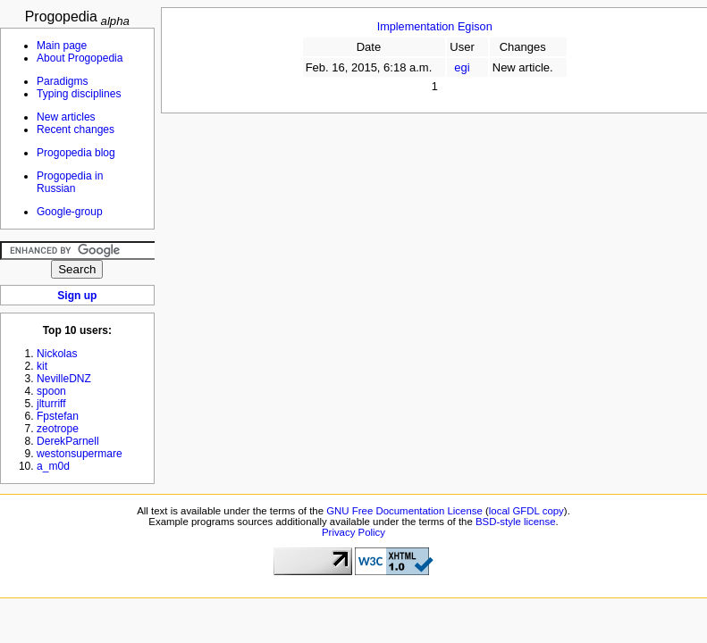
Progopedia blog (76, 152)
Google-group (70, 211)
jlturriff (51, 403)
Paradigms (62, 81)
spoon (51, 391)
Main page (62, 45)
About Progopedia (79, 58)
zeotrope (58, 428)
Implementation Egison (434, 27)
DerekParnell (68, 441)
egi (461, 67)
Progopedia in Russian (70, 182)
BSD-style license (516, 521)
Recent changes (75, 129)
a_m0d (53, 466)
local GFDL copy (526, 510)
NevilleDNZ (64, 378)
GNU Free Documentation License (404, 510)
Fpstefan (58, 416)
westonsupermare (79, 453)
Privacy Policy (353, 532)
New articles (66, 117)
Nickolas (57, 353)
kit (42, 366)
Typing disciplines (79, 94)
